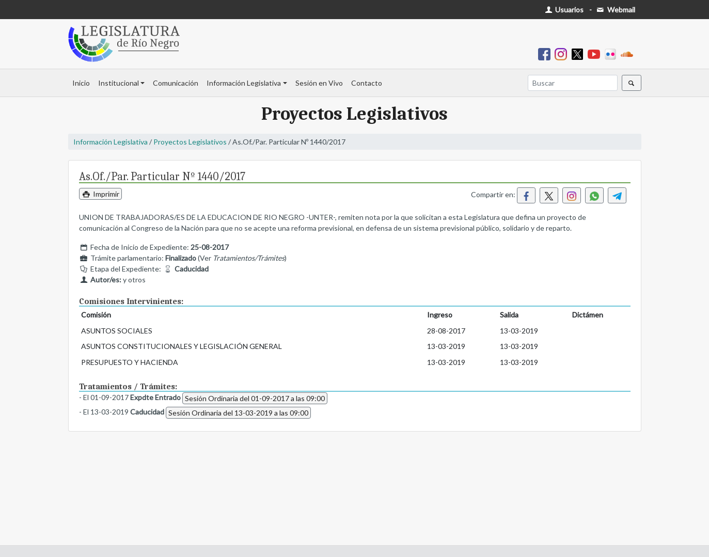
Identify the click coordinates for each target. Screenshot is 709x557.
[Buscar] (573, 83)
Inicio (81, 82)
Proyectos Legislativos (190, 141)
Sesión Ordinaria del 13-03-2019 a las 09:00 (238, 412)
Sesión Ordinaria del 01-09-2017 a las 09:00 (255, 398)
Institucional (118, 82)
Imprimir (101, 193)
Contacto (366, 82)
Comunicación (175, 82)
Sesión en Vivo (319, 82)
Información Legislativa (244, 82)
